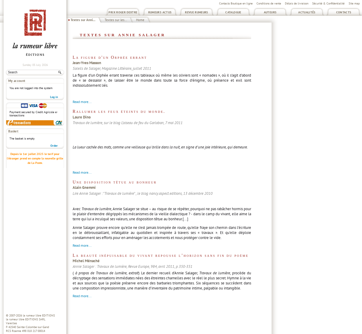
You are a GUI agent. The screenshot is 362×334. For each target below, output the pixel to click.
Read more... (82, 101)
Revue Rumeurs (196, 12)
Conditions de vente (268, 3)
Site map (354, 3)
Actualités (306, 12)
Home (140, 20)
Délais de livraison (296, 3)
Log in (54, 97)
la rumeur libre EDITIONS (39, 315)
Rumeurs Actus (160, 12)
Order (54, 146)
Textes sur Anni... (83, 20)
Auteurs (270, 12)
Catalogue (233, 12)
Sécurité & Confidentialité (328, 3)
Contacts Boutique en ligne (236, 3)
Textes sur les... (116, 20)
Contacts (343, 12)
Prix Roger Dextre (123, 12)
